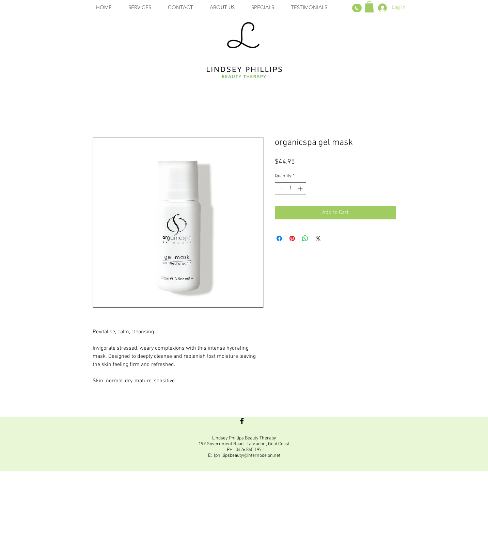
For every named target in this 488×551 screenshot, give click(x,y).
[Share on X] (318, 238)
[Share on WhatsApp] (305, 238)
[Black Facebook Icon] (242, 421)
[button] (369, 6)
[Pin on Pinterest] (292, 238)
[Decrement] (280, 189)
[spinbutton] (290, 189)
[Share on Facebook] (279, 238)
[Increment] (301, 189)
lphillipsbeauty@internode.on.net (247, 455)
